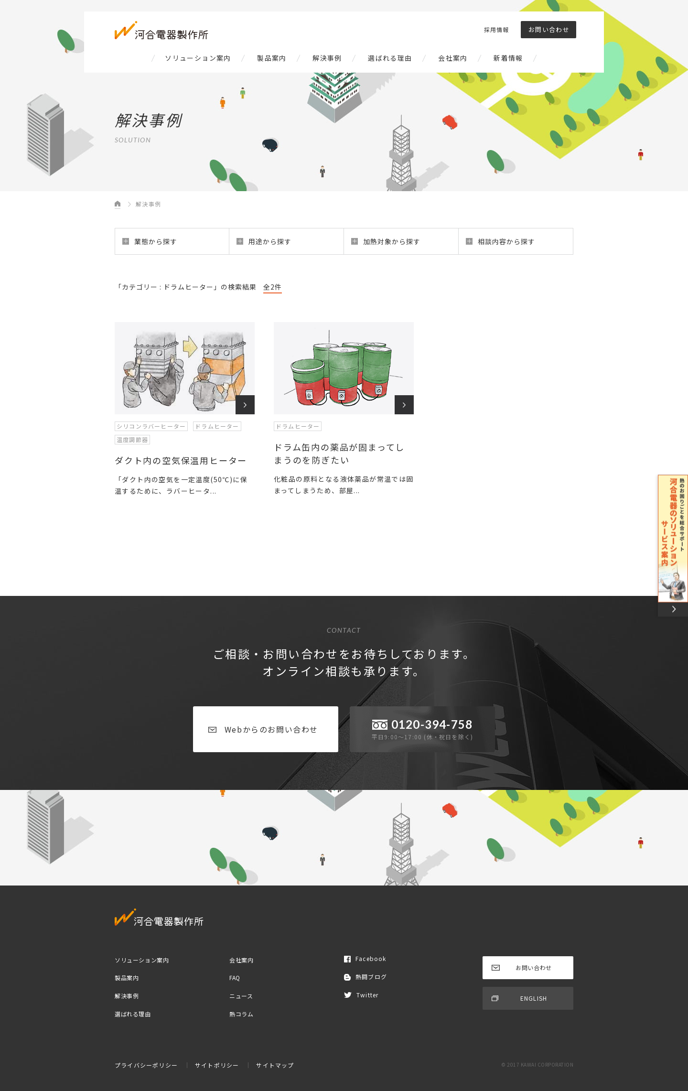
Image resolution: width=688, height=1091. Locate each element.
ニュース (241, 996)
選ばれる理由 (390, 57)
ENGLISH (519, 998)
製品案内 (272, 57)
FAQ (234, 977)
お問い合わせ (549, 29)
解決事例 (327, 57)
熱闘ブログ (365, 976)
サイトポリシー (217, 1065)
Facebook (365, 958)
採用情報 (496, 29)
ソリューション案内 (198, 57)
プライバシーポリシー (146, 1065)
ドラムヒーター (217, 426)
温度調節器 (132, 439)
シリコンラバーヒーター (151, 426)
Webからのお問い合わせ (263, 729)
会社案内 (453, 57)
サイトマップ (275, 1065)
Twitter (361, 995)
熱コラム (241, 1013)
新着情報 (508, 57)
